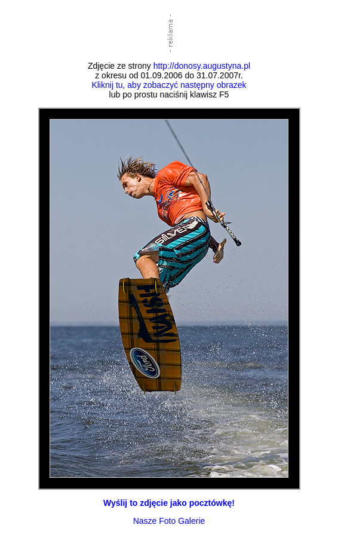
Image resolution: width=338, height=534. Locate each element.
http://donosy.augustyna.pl (201, 66)
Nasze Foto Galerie (169, 521)
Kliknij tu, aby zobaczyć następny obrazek (168, 85)
